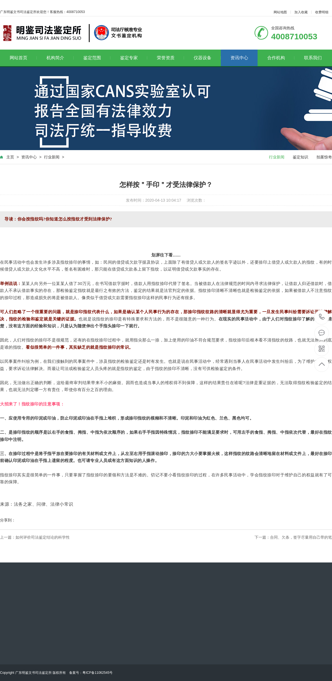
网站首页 (23, 57)
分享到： (7, 520)
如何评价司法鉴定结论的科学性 (42, 537)
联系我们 (313, 57)
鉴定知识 (300, 157)
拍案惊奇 (324, 157)
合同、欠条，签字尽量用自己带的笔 (301, 537)
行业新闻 (51, 157)
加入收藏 (301, 12)
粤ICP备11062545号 (97, 673)
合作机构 (281, 57)
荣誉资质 (170, 57)
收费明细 (321, 12)
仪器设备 (207, 57)
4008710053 (322, 317)
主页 (10, 157)
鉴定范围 (97, 57)
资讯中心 (239, 57)
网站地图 (280, 12)
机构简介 (60, 57)
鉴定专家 (133, 57)
